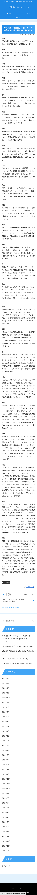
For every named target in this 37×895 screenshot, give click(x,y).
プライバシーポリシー (18, 889)
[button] (33, 621)
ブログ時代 (6, 582)
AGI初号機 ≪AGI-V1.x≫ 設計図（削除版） (17, 663)
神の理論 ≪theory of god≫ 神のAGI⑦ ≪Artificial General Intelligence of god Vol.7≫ (16, 638)
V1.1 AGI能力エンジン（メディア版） (15, 659)
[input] (18, 621)
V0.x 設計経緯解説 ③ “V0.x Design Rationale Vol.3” (18, 652)
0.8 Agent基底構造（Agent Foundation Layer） (18, 646)
